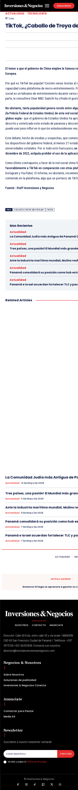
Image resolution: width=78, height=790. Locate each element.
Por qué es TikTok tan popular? (29, 210)
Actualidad (14, 13)
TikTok (50, 210)
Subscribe (66, 753)
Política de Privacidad (36, 761)
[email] (30, 754)
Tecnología (37, 13)
